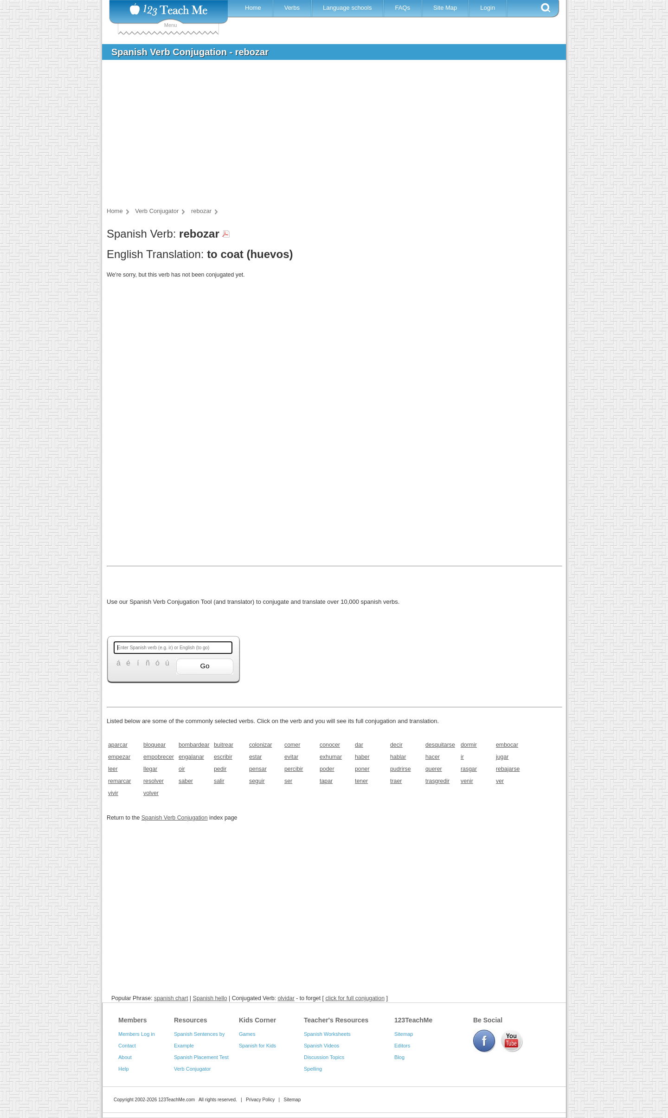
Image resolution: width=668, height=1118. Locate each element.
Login (487, 7)
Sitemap (403, 1034)
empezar (119, 757)
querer (433, 769)
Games (247, 1034)
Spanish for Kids (257, 1045)
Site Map (445, 7)
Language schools (347, 7)
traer (396, 781)
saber (186, 781)
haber (362, 757)
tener (361, 781)
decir (396, 745)
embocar (507, 745)
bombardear (193, 745)
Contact (127, 1045)
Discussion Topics (324, 1057)
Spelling (313, 1069)
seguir (257, 781)
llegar (150, 769)
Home (253, 7)
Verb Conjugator (192, 1069)
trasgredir (437, 781)
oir (182, 769)
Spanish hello (210, 998)
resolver (153, 781)
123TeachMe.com (176, 1099)
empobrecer (158, 757)
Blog (399, 1057)
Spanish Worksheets (327, 1034)
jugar (502, 757)
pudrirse (400, 769)
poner (362, 769)
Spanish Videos (321, 1045)
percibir (293, 769)
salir (219, 781)
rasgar (469, 769)
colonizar (260, 745)
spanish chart (171, 998)
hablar (398, 757)
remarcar (119, 781)
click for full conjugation (355, 998)
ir (462, 757)
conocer (330, 745)
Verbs (292, 7)
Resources (190, 1020)
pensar (258, 769)
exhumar (331, 757)
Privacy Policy (260, 1099)
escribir (223, 757)
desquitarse (440, 745)
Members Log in (136, 1034)
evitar (291, 757)
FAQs (402, 7)
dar (359, 745)
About (125, 1057)
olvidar (285, 998)
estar (255, 757)
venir (467, 781)
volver (151, 793)
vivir (113, 793)
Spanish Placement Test (201, 1057)
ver (500, 781)
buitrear (223, 745)
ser (288, 781)
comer (292, 745)
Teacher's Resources (336, 1020)
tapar (326, 781)
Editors (402, 1045)
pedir (220, 769)
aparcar (118, 745)
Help (123, 1069)
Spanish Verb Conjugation (174, 817)
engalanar (191, 757)
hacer (432, 757)
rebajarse (508, 769)
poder (327, 769)
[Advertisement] (327, 136)
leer (113, 769)
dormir (469, 745)
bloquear (154, 745)
